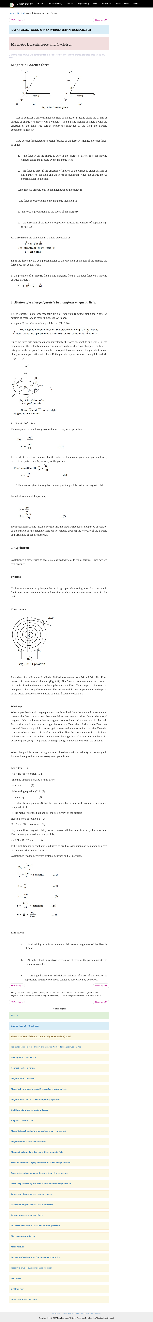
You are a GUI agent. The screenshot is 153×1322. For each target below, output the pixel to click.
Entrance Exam (122, 3)
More (135, 3)
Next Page (101, 20)
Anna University (55, 3)
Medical (70, 3)
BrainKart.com (25, 3)
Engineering (83, 3)
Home (11, 13)
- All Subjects (25, 1026)
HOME (40, 3)
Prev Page (17, 20)
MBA (95, 3)
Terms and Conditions (71, 1313)
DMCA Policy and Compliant (90, 1313)
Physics (20, 13)
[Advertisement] (129, 55)
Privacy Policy (57, 1313)
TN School (106, 3)
